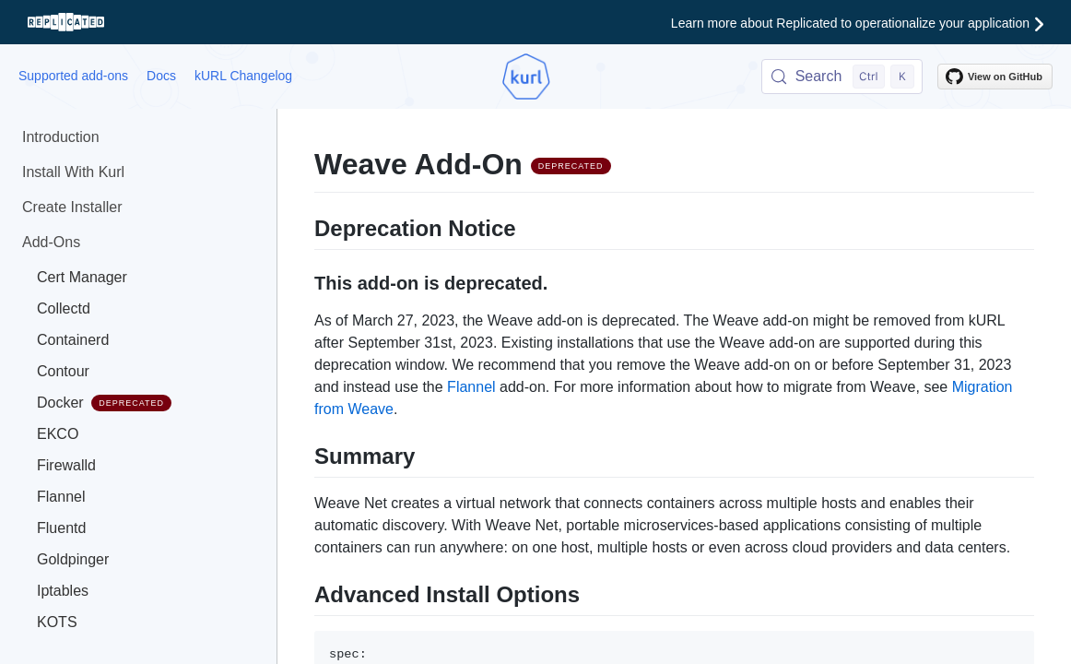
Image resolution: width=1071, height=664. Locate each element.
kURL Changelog (243, 75)
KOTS (57, 622)
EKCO (57, 434)
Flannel (61, 496)
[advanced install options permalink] (305, 592)
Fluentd (61, 528)
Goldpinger (73, 559)
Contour (63, 371)
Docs (161, 75)
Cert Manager (82, 277)
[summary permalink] (305, 454)
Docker (104, 403)
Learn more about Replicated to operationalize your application (857, 23)
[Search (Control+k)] (842, 76)
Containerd (73, 340)
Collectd (63, 308)
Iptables (62, 591)
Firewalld (66, 465)
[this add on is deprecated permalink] (305, 281)
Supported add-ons (73, 75)
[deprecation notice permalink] (305, 226)
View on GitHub (994, 76)
